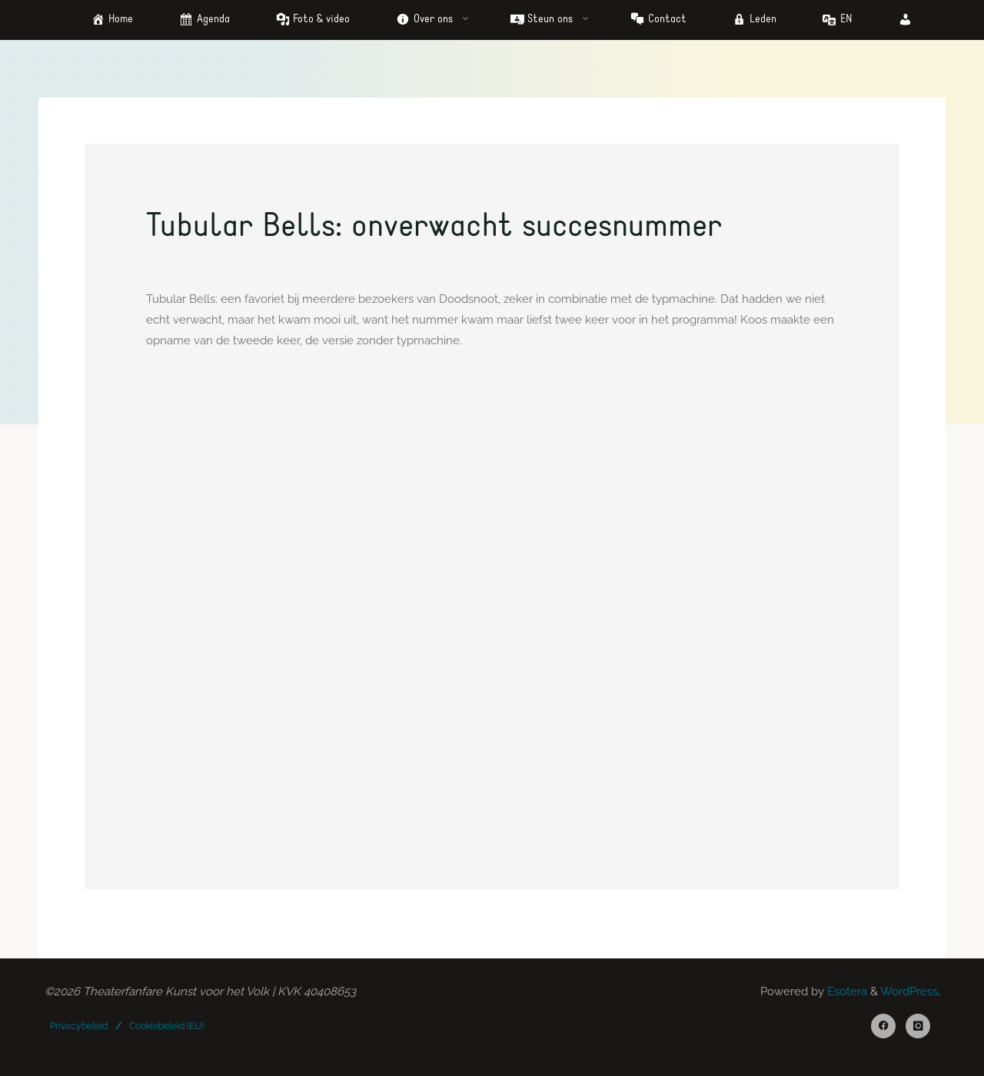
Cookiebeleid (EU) (166, 1025)
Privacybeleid (79, 1025)
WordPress (909, 991)
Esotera (845, 991)
